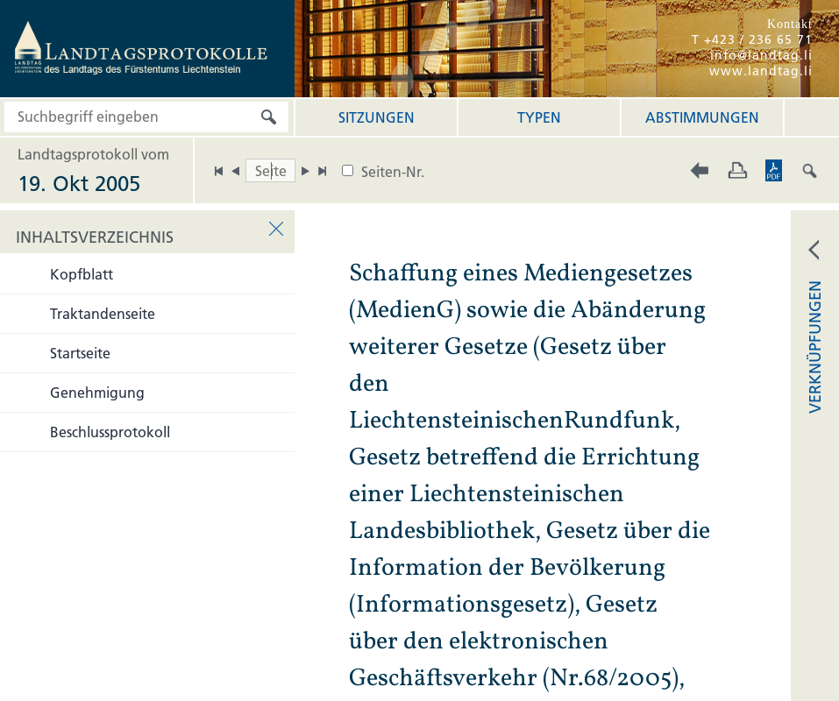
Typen (539, 117)
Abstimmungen (702, 117)
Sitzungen (376, 117)
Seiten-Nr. (392, 172)
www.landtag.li (761, 71)
